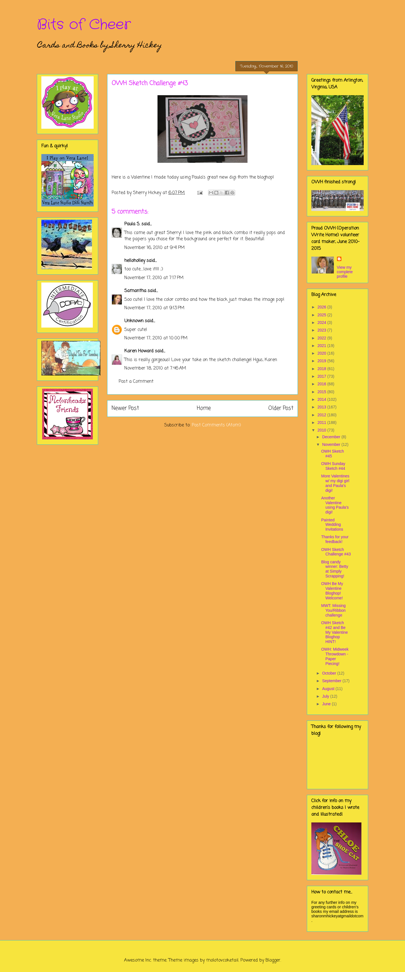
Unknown (133, 321)
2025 (322, 315)
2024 (322, 322)
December (331, 437)
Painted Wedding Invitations (332, 525)
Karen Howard (139, 351)
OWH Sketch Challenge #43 (336, 552)
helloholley (134, 260)
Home (204, 408)
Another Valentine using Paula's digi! (335, 505)
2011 (322, 422)
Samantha (135, 291)
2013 (322, 407)
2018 (322, 368)
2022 (322, 338)
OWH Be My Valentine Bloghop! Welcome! (332, 590)
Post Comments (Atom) (216, 425)
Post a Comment (136, 381)
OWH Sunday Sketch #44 (333, 466)
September (332, 681)
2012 (322, 415)
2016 (322, 384)
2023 (322, 330)
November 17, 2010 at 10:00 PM (156, 338)
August (328, 688)
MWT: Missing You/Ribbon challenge (333, 610)
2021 (322, 345)
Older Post (280, 408)
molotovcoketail (222, 960)
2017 (322, 376)
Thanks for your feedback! (334, 539)
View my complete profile (345, 272)
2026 (322, 307)
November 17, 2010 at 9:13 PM (154, 308)
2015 (322, 392)
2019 (322, 361)
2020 (322, 353)
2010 (322, 430)
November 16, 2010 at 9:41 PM (154, 247)
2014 (322, 399)
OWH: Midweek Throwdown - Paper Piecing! (334, 656)
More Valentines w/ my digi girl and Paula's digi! (335, 483)
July (326, 696)
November (331, 444)
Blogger (273, 960)
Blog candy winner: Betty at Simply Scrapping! (334, 569)
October (329, 673)
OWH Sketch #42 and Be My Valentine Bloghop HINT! (334, 632)
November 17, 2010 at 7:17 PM (154, 278)
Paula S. (132, 224)
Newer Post (125, 408)
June (327, 704)
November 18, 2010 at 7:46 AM (155, 368)
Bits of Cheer (84, 25)
